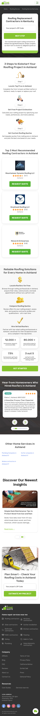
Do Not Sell (24, 668)
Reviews (5, 668)
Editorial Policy (25, 677)
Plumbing (7, 643)
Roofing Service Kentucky (30, 9)
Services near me (22, 688)
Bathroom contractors (7, 630)
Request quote (20, 184)
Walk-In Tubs (27, 639)
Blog (3, 660)
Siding (5, 639)
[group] (20, 511)
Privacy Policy (25, 660)
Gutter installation (29, 625)
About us (5, 673)
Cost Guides (6, 688)
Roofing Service (15, 9)
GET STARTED (20, 368)
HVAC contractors (10, 635)
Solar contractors (10, 625)
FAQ (3, 664)
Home (6, 9)
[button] (13, 428)
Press (22, 673)
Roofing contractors (10, 619)
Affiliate (5, 656)
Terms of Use (25, 656)
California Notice (26, 664)
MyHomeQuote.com (11, 711)
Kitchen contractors (29, 629)
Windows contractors (26, 619)
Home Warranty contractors (28, 644)
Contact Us (6, 677)
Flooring (25, 635)
